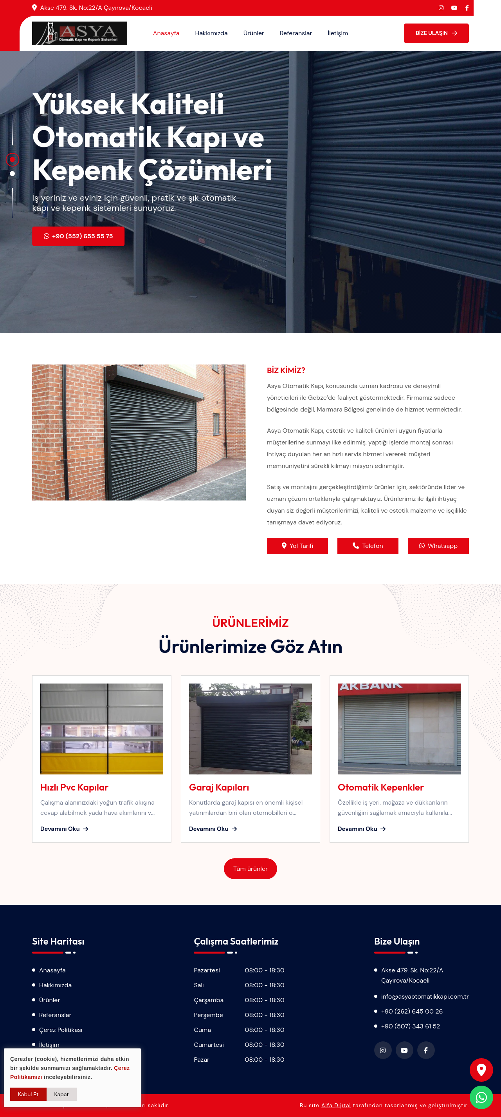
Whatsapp (438, 546)
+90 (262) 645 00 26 (412, 1011)
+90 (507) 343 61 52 (410, 1026)
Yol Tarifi (297, 546)
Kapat (61, 1094)
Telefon (368, 546)
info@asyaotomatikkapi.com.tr (425, 996)
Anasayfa (166, 33)
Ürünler (253, 33)
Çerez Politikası (60, 1030)
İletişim (338, 33)
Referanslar (296, 33)
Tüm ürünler (250, 869)
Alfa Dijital (336, 1105)
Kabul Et (28, 1094)
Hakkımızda (211, 33)
